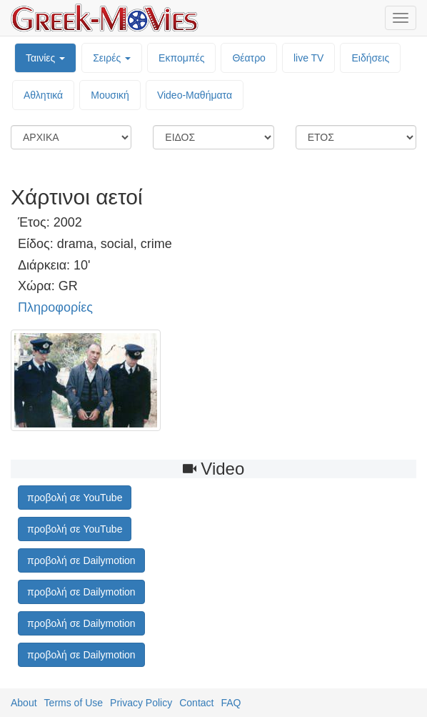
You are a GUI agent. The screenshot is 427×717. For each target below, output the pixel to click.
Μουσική (110, 95)
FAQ (231, 702)
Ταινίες (45, 58)
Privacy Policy (141, 702)
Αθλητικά (43, 95)
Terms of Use (73, 702)
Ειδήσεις (370, 58)
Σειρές (112, 58)
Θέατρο (249, 58)
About (24, 702)
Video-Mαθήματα (194, 95)
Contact (196, 702)
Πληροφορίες (55, 307)
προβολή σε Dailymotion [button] (81, 560)
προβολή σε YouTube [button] (74, 497)
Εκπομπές (181, 58)
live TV (308, 58)
